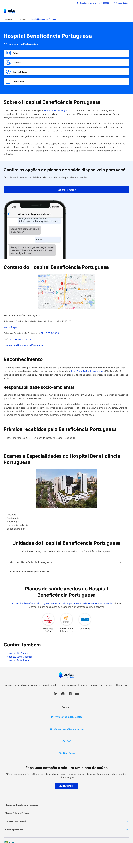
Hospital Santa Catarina (19, 656)
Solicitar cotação (67, 785)
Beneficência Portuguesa (57, 110)
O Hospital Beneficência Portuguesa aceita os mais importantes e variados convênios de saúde (62, 603)
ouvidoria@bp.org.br (20, 339)
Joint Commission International (87, 371)
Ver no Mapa (10, 327)
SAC (66, 741)
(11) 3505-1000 (49, 333)
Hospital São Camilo (17, 653)
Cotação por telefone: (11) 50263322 (93, 3)
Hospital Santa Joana (18, 660)
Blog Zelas (66, 753)
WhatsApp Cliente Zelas (66, 717)
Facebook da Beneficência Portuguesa (23, 345)
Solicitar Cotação (66, 189)
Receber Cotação (121, 3)
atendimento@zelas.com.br (66, 729)
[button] (128, 11)
